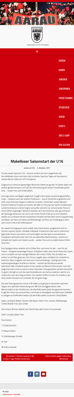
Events (62, 126)
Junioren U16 (29, 167)
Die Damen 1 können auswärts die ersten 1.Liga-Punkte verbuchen (18, 357)
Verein (62, 116)
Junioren (63, 79)
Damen (62, 70)
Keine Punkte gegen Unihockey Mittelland (58, 357)
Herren (62, 60)
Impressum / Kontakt (11, 394)
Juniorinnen (64, 88)
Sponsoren (64, 107)
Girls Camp (64, 135)
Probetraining (66, 98)
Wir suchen (64, 144)
